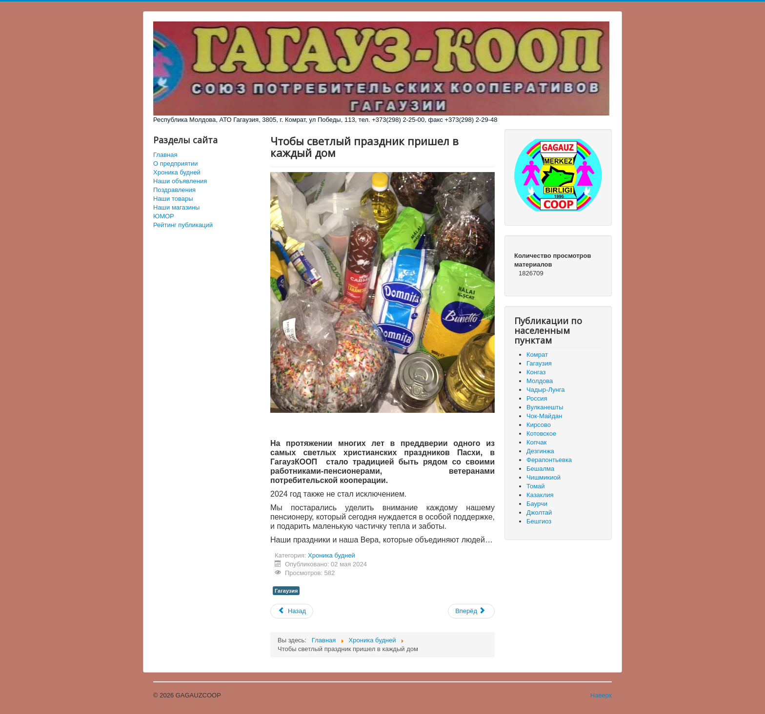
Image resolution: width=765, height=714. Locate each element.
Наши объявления (180, 181)
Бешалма (540, 468)
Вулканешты (545, 407)
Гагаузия (286, 591)
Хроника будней (177, 172)
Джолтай (539, 512)
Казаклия (540, 495)
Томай (535, 486)
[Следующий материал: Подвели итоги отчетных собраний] (471, 611)
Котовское (541, 433)
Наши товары (173, 198)
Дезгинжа (540, 451)
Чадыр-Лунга (545, 389)
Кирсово (538, 424)
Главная (165, 154)
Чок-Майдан (544, 416)
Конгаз (535, 372)
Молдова (539, 381)
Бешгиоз (538, 521)
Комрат (537, 354)
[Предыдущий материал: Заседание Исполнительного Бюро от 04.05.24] (291, 611)
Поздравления (174, 189)
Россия (536, 398)
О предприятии (175, 163)
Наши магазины (176, 207)
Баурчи (536, 503)
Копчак (536, 442)
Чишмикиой (543, 477)
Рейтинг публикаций (183, 225)
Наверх (601, 695)
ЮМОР (163, 216)
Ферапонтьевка (549, 459)
